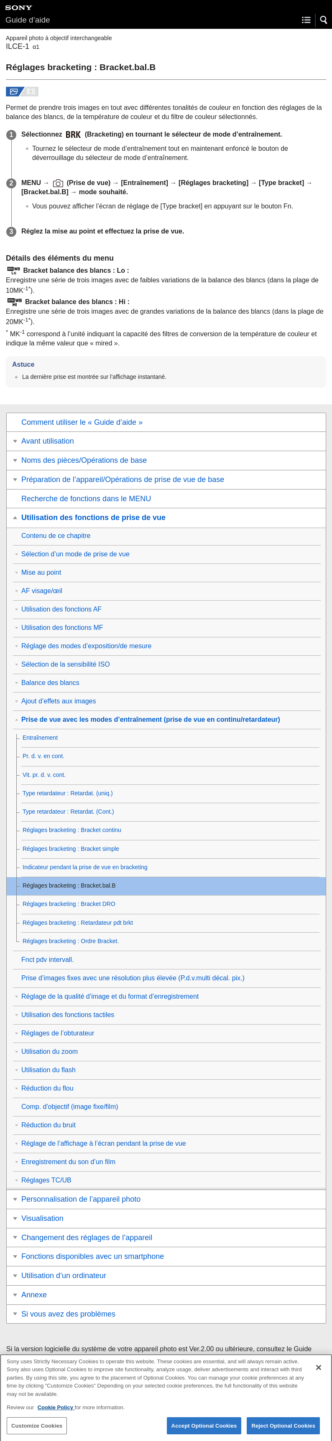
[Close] (318, 1372)
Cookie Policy (56, 1413)
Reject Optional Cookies (283, 1431)
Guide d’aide (27, 19)
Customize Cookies (36, 1431)
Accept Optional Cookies (204, 1431)
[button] (324, 20)
